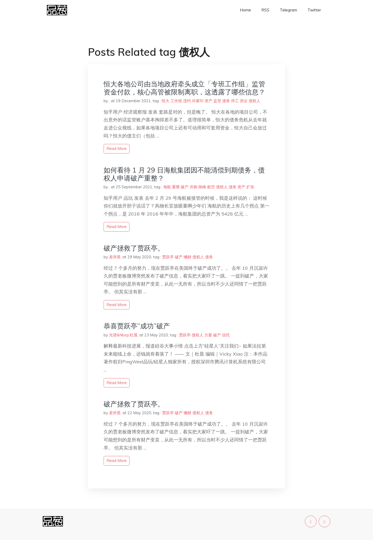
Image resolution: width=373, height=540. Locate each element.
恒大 (165, 100)
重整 (176, 186)
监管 (217, 100)
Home (245, 10)
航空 (211, 186)
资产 (208, 100)
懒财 (187, 256)
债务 (226, 100)
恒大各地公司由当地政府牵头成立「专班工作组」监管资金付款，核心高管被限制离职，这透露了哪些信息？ (184, 88)
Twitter (314, 10)
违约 (187, 100)
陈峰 (202, 186)
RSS (265, 10)
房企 (244, 100)
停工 (235, 100)
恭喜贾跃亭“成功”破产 (137, 326)
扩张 (250, 186)
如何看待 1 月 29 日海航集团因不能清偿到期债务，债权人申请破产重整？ (184, 174)
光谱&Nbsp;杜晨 (123, 335)
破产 (185, 186)
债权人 (254, 100)
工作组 (176, 100)
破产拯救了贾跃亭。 (134, 248)
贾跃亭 (168, 256)
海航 (167, 186)
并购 (193, 186)
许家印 (198, 100)
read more (116, 148)
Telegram (288, 10)
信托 (226, 335)
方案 (208, 335)
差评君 (115, 256)
